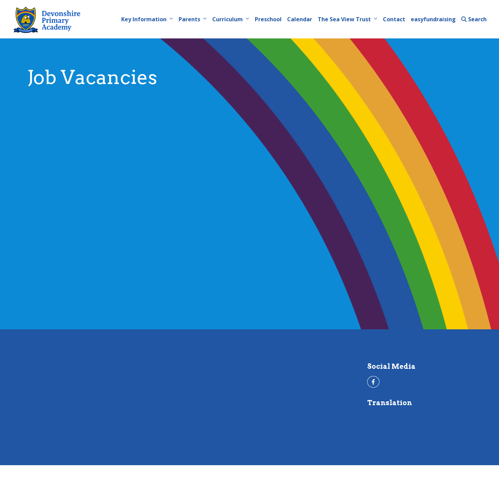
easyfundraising (433, 19)
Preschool (268, 19)
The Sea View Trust (344, 19)
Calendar (299, 19)
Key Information (144, 19)
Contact (394, 19)
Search (474, 19)
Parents (189, 19)
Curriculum (227, 19)
